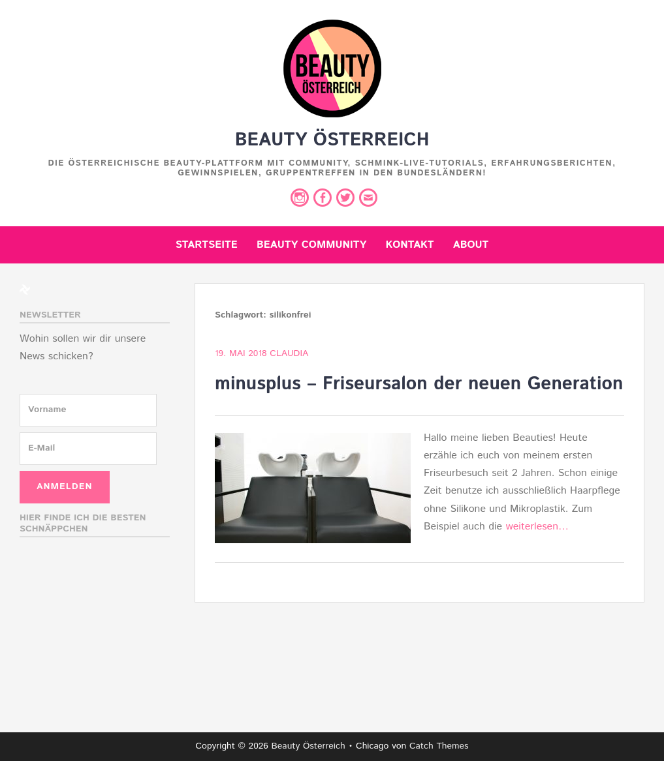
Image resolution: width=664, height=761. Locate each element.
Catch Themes (439, 746)
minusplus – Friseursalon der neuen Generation (419, 384)
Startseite (207, 244)
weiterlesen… (537, 526)
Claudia (289, 353)
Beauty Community (311, 244)
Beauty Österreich (332, 140)
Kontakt (410, 244)
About (471, 244)
